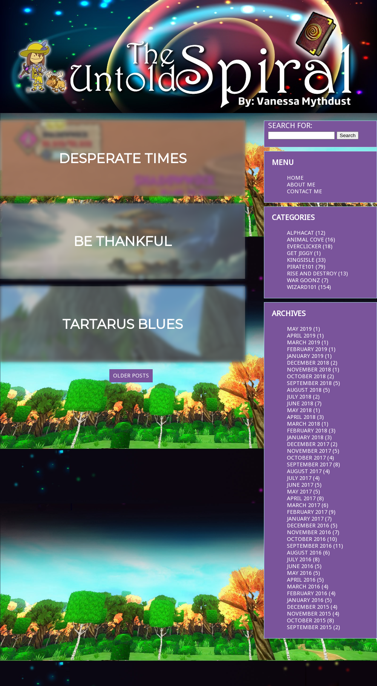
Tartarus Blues (122, 324)
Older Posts (131, 375)
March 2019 (303, 342)
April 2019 (301, 335)
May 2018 (299, 410)
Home (295, 177)
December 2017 (308, 444)
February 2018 (307, 430)
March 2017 (303, 505)
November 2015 (309, 613)
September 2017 (309, 464)
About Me (301, 184)
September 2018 (309, 383)
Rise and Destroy (312, 273)
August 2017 (304, 471)
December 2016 (308, 525)
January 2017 (305, 518)
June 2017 (300, 484)
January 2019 (305, 356)
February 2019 (307, 349)
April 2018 (301, 417)
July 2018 (299, 396)
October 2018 (306, 376)
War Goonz (303, 280)
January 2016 (305, 600)
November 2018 (309, 369)
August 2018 (304, 390)
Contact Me (304, 191)
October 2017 (306, 457)
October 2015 (306, 620)
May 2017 (299, 491)
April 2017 (301, 498)
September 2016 (309, 545)
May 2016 (299, 573)
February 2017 (307, 512)
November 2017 (309, 451)
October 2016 (306, 539)
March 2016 (303, 586)
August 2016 (304, 552)
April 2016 (301, 579)
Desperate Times (123, 158)
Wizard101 (302, 287)
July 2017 (299, 478)
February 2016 (307, 593)
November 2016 (309, 532)
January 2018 (305, 437)
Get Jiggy (300, 253)
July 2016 (299, 559)
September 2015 (309, 627)
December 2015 (308, 606)
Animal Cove (305, 239)
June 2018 (300, 403)
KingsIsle (300, 260)
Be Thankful (123, 241)
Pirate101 (300, 266)
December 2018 (308, 362)
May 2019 (299, 328)
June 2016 (300, 566)
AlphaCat (300, 232)
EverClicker (304, 246)
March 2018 (303, 423)
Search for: (290, 125)
